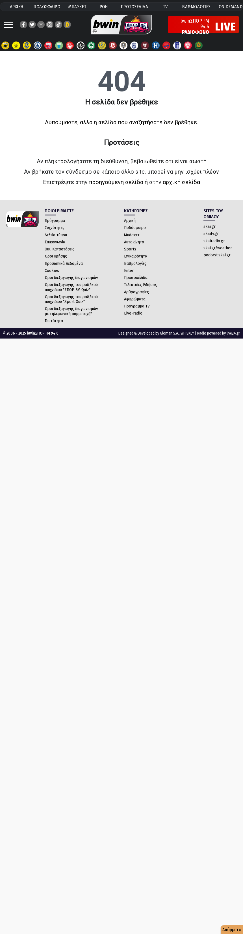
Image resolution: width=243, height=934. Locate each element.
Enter (129, 270)
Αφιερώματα (135, 299)
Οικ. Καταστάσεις (59, 249)
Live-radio (133, 313)
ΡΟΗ (104, 6)
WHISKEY (187, 333)
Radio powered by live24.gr (218, 333)
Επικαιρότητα (135, 256)
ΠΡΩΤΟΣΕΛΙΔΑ (134, 6)
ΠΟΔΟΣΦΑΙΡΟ (47, 6)
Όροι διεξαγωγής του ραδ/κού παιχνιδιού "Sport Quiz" (71, 299)
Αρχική (130, 220)
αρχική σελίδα (181, 182)
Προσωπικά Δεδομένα (64, 263)
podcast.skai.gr (217, 254)
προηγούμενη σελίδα (116, 182)
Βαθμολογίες (135, 263)
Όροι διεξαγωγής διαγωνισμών (71, 277)
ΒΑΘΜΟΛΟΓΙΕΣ (196, 6)
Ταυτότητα (54, 320)
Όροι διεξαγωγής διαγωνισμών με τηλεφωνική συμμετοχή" (71, 311)
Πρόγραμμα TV (137, 306)
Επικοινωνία (55, 242)
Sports (130, 249)
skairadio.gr (214, 240)
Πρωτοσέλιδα (135, 277)
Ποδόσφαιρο (135, 227)
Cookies (52, 270)
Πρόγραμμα (55, 220)
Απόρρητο (231, 929)
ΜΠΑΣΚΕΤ (77, 6)
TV (165, 6)
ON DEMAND (231, 6)
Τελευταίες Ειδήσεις (140, 284)
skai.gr (209, 226)
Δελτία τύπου (56, 234)
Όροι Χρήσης (56, 256)
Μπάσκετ (132, 234)
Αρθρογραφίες (136, 291)
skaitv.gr (211, 233)
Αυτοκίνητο (134, 242)
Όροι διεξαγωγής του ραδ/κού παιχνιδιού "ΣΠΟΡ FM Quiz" (71, 287)
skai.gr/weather (217, 247)
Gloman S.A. (169, 333)
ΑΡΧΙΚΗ (16, 6)
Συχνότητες (54, 227)
